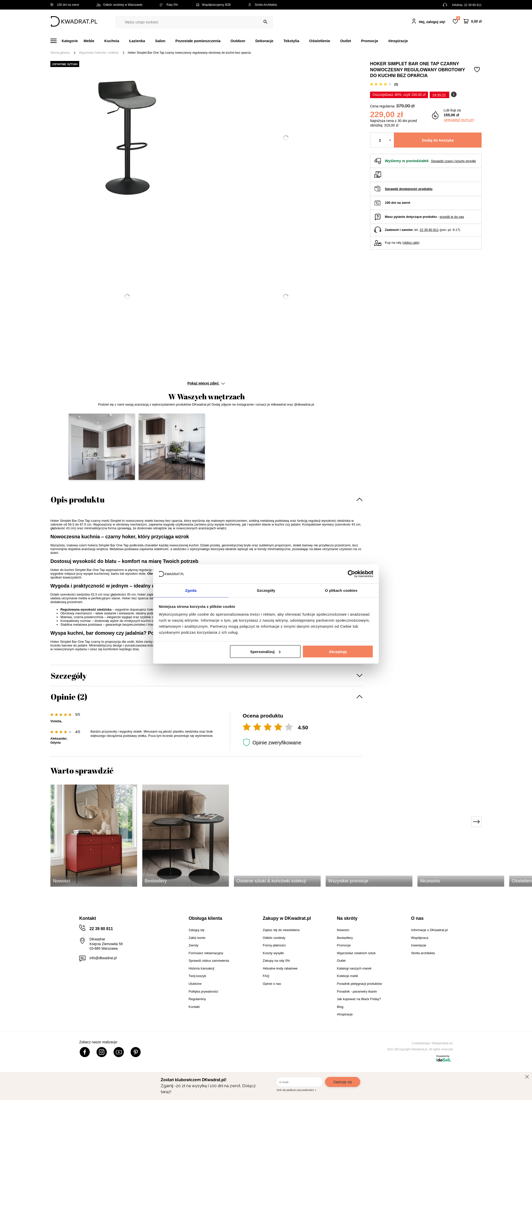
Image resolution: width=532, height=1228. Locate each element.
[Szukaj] (265, 22)
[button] (102, 447)
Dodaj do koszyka (438, 140)
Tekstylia (291, 41)
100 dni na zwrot (64, 5)
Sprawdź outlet (459, 120)
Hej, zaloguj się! (432, 22)
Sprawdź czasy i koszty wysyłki (453, 161)
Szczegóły (69, 675)
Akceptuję (338, 652)
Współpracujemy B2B (213, 5)
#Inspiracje (398, 41)
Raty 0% (169, 5)
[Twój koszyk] (473, 21)
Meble (89, 41)
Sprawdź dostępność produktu (408, 189)
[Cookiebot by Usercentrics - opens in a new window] (351, 573)
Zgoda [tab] (191, 590)
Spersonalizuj (265, 652)
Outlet (345, 41)
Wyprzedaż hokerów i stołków (99, 52)
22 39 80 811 (473, 5)
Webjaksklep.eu (442, 1043)
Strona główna (60, 52)
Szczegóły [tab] (266, 590)
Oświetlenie (319, 41)
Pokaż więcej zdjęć (206, 383)
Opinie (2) (69, 696)
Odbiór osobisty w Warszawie (119, 5)
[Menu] (67, 41)
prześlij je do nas (452, 217)
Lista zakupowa (458, 18)
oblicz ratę (410, 242)
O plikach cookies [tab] (341, 590)
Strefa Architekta (262, 5)
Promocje (369, 41)
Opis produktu (78, 499)
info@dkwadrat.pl (103, 958)
